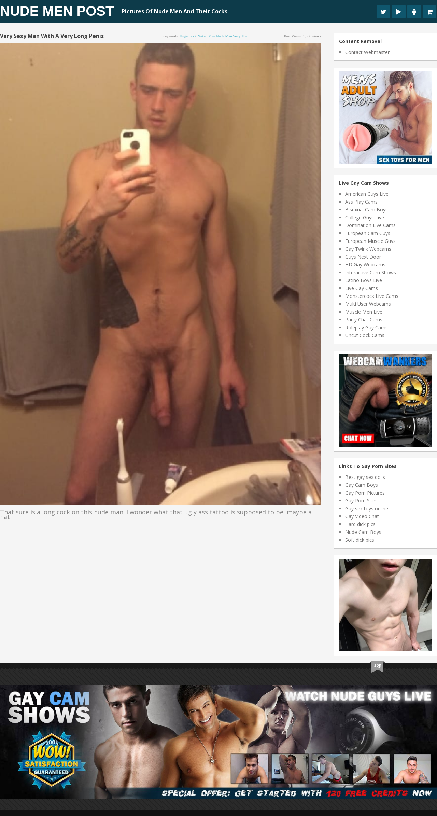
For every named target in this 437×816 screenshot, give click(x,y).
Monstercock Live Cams (371, 296)
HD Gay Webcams (365, 264)
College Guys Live (364, 217)
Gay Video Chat (362, 516)
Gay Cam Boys (361, 485)
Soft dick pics (359, 540)
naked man (206, 36)
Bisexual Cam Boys (366, 209)
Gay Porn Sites (361, 500)
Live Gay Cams (361, 288)
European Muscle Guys (370, 241)
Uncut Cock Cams (364, 335)
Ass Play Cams (361, 201)
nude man (224, 36)
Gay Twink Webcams (368, 249)
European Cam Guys (367, 233)
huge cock (188, 36)
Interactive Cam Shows (370, 272)
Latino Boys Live (363, 280)
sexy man (240, 36)
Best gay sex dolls (365, 477)
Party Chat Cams (363, 319)
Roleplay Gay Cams (366, 327)
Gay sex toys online (366, 508)
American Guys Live (367, 194)
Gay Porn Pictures (365, 492)
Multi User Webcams (368, 304)
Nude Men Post (57, 10)
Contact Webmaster (367, 52)
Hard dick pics (360, 524)
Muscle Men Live (363, 311)
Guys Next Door (363, 256)
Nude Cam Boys (363, 532)
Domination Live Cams (370, 225)
